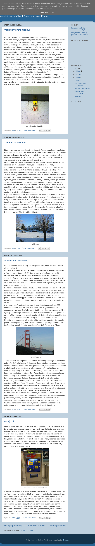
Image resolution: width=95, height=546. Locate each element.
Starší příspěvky (58, 525)
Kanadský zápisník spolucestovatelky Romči (80, 29)
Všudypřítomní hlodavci (17, 30)
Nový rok (9, 421)
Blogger (66, 540)
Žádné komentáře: (29, 130)
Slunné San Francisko (16, 260)
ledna (78, 80)
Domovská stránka (36, 525)
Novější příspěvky (13, 525)
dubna (78, 71)
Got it (54, 12)
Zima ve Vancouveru (15, 142)
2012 (76, 68)
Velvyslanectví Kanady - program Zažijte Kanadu (79, 34)
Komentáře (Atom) (26, 530)
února (78, 77)
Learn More (44, 12)
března (78, 74)
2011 (76, 101)
